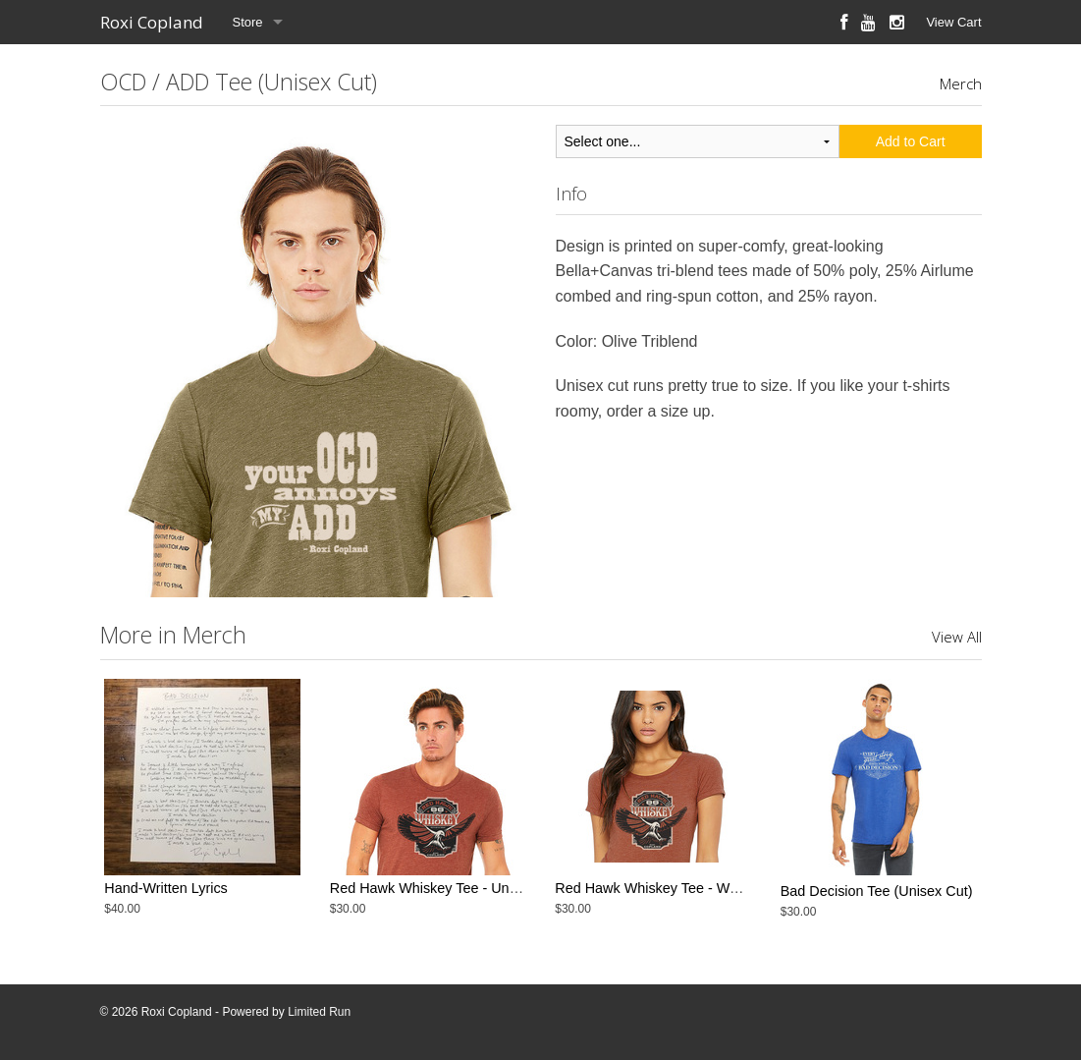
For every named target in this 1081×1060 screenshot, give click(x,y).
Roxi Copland (151, 22)
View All (957, 636)
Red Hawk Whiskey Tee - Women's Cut (677, 891)
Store (248, 22)
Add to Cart (911, 141)
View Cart (953, 22)
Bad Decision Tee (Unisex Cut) (877, 891)
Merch (961, 83)
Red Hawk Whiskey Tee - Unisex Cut (445, 891)
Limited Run (319, 1012)
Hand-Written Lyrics (166, 891)
